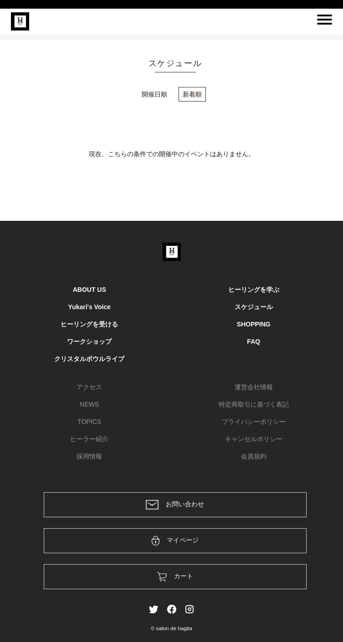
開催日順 (154, 94)
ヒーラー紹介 (89, 439)
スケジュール (254, 307)
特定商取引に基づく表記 (254, 404)
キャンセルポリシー (253, 439)
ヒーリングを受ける (89, 324)
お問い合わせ (175, 505)
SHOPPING (254, 324)
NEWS (89, 404)
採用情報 (89, 456)
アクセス (89, 387)
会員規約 (253, 456)
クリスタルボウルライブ (89, 359)
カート (175, 576)
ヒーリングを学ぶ (253, 289)
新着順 (192, 94)
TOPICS (89, 421)
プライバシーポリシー (254, 421)
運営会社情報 (254, 387)
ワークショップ (89, 341)
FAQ (253, 341)
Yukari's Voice (89, 307)
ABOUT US (89, 289)
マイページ (175, 540)
